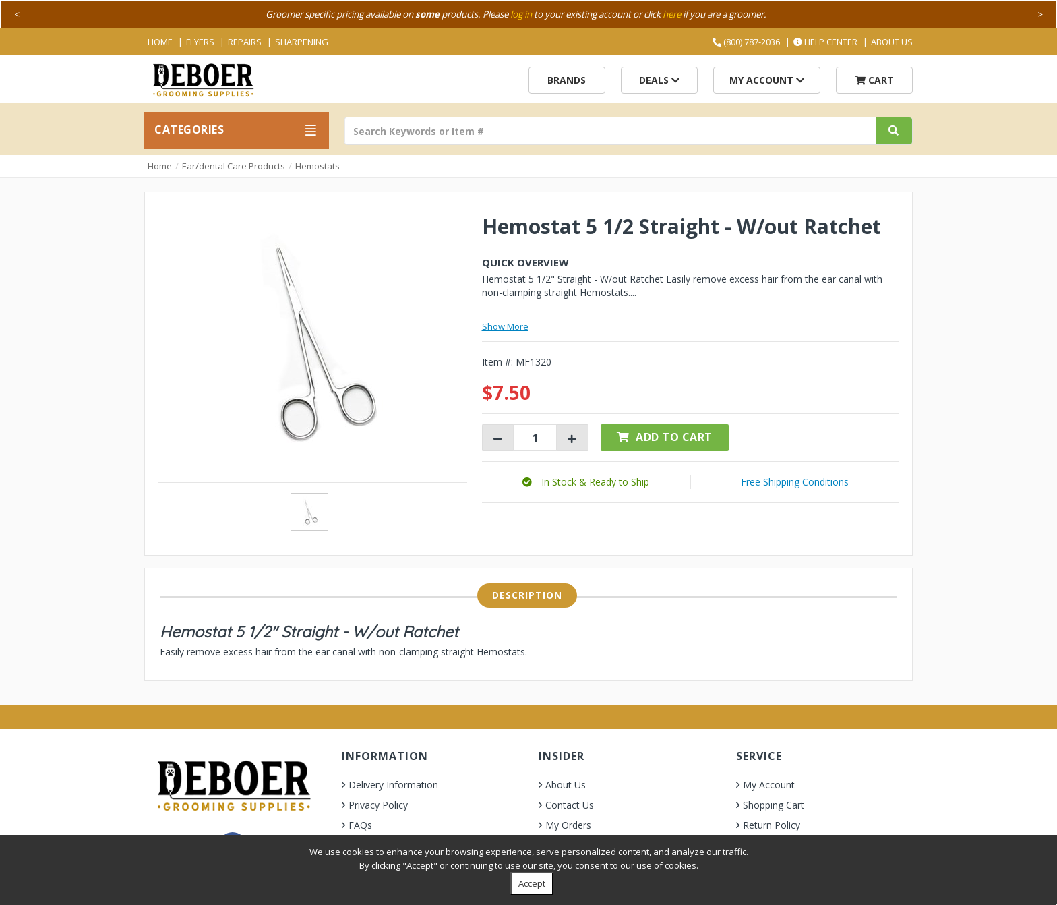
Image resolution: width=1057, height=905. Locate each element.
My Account (766, 80)
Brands (566, 80)
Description (527, 595)
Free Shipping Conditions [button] (795, 481)
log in (521, 14)
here (672, 14)
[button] (585, 481)
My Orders (568, 825)
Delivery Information (393, 784)
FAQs (360, 825)
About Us (892, 42)
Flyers (200, 42)
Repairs (245, 42)
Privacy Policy (378, 804)
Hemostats (317, 166)
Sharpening (301, 42)
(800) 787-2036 (746, 42)
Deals (659, 80)
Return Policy (771, 825)
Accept (531, 883)
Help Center (825, 42)
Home (160, 42)
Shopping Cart (773, 804)
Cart (874, 80)
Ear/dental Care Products (233, 166)
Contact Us (569, 804)
